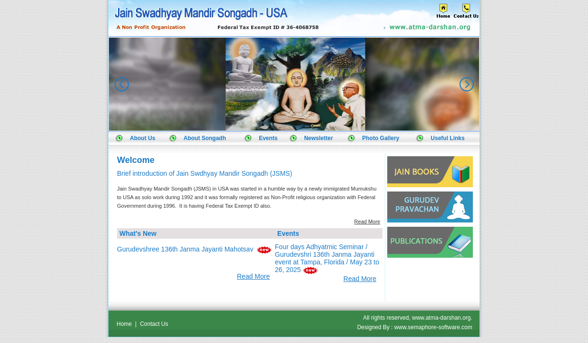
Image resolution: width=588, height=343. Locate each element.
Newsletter (318, 138)
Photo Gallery (380, 138)
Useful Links (447, 138)
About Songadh (205, 138)
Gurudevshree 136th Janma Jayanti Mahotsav (185, 249)
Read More (367, 221)
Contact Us (154, 324)
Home (124, 324)
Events (268, 138)
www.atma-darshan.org (441, 317)
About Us (142, 138)
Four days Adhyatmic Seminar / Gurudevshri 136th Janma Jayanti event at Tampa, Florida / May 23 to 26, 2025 (327, 258)
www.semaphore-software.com (433, 327)
